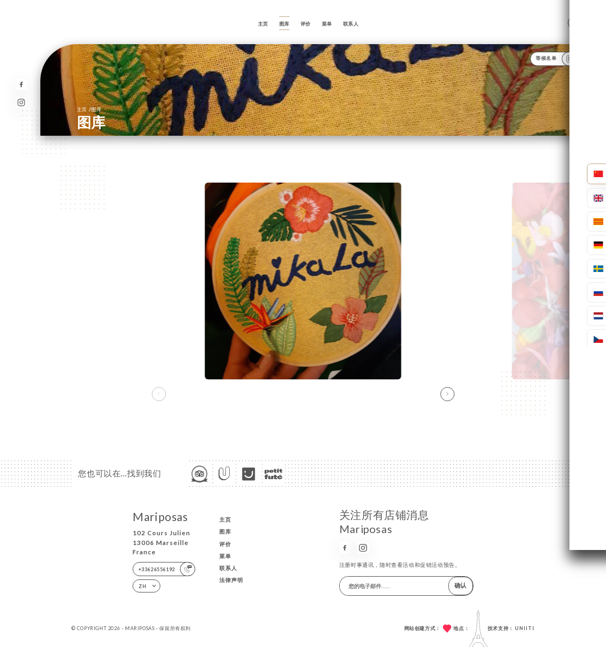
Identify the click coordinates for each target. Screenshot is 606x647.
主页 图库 (89, 109)
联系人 (351, 24)
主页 (263, 24)
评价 (306, 24)
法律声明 (231, 580)
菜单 (327, 24)
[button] (447, 394)
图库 (284, 24)
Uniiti (525, 628)
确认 (460, 585)
